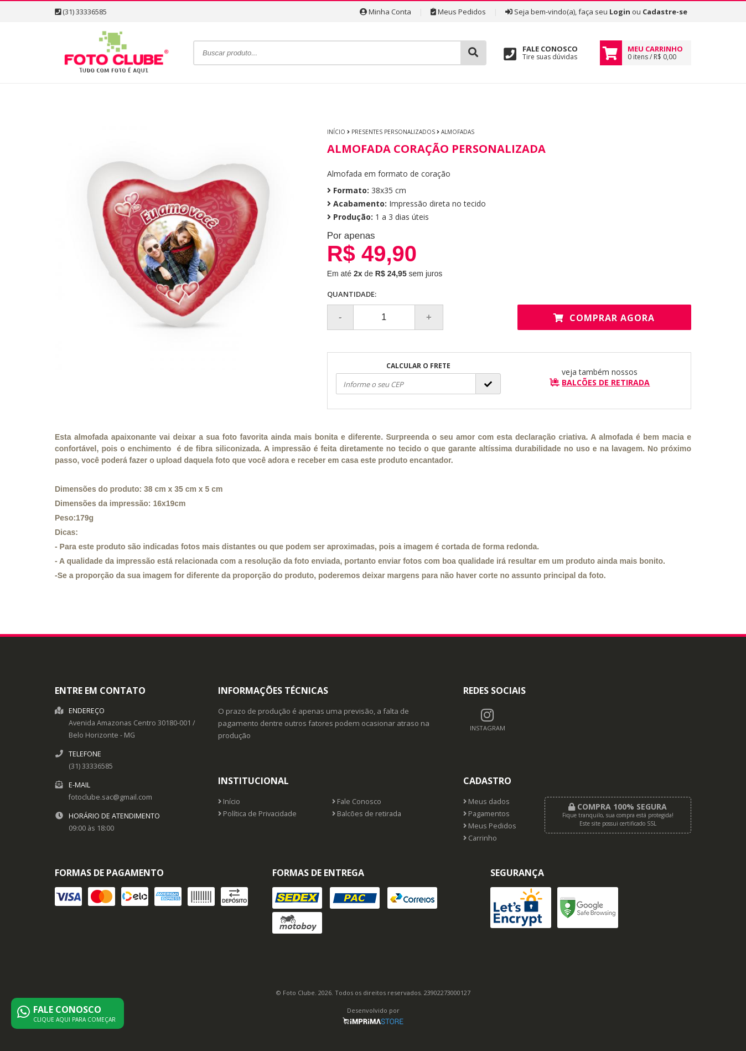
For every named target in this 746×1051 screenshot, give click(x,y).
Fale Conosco (356, 801)
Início (336, 132)
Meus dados (486, 801)
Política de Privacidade (257, 813)
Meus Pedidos (458, 12)
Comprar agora (604, 318)
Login (619, 12)
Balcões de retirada (366, 813)
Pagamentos (486, 813)
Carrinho (480, 838)
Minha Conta (385, 12)
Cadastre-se (665, 12)
